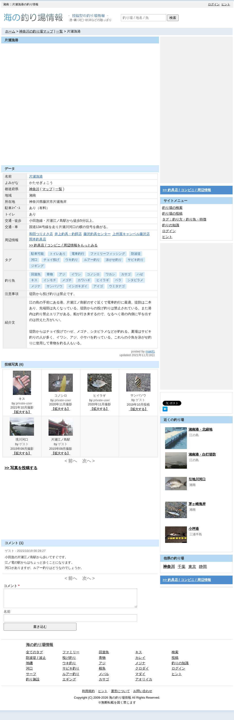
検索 (172, 18)
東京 (192, 567)
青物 (50, 274)
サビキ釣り (135, 260)
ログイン (214, 4)
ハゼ (140, 274)
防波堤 (136, 253)
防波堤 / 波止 (36, 658)
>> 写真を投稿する (21, 468)
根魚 (102, 668)
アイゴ (98, 286)
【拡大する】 (21, 412)
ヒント (225, 4)
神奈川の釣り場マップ (36, 31)
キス (34, 280)
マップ (47, 189)
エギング (69, 679)
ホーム (10, 31)
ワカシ (110, 274)
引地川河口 (197, 479)
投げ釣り (69, 658)
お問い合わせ (142, 691)
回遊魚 (36, 274)
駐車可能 (37, 253)
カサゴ (126, 274)
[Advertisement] (80, 153)
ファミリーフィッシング (107, 253)
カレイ (140, 658)
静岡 (203, 567)
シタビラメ (135, 280)
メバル (104, 674)
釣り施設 (33, 679)
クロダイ (142, 668)
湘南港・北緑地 (200, 429)
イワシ (76, 274)
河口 (34, 260)
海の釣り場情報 (39, 645)
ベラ (118, 280)
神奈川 (34, 189)
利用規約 (88, 691)
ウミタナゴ (117, 286)
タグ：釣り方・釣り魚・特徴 (184, 219)
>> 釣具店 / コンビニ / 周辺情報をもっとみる (63, 245)
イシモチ (49, 280)
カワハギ (84, 280)
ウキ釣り (71, 260)
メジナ (36, 286)
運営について (120, 691)
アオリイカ (143, 679)
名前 (7, 612)
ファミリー (70, 652)
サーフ (31, 674)
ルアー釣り (92, 260)
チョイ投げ (51, 260)
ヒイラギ (102, 280)
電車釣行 (78, 253)
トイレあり (58, 253)
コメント (10, 586)
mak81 (150, 351)
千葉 (181, 567)
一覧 (59, 31)
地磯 (29, 663)
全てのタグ (34, 652)
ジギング (37, 266)
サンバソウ (54, 286)
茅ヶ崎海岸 (197, 504)
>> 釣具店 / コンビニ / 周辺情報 (187, 190)
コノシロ (93, 274)
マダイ (140, 674)
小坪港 (194, 529)
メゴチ (67, 280)
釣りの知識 (170, 225)
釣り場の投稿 (172, 213)
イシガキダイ (77, 286)
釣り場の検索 (172, 208)
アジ (62, 274)
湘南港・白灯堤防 (202, 454)
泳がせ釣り (114, 260)
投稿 (175, 658)
